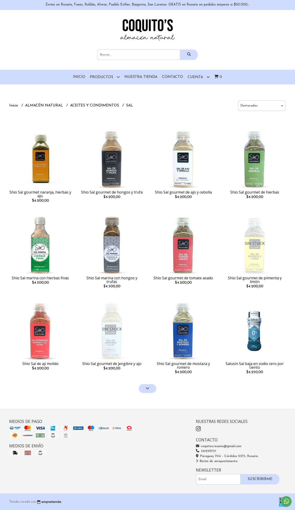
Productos (105, 77)
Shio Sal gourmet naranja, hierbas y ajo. (40, 194)
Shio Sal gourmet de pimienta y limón (255, 279)
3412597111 (206, 451)
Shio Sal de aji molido (40, 363)
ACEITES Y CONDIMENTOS (95, 105)
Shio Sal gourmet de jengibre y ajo (112, 363)
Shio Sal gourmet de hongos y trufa (112, 192)
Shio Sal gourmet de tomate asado (183, 277)
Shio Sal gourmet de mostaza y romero (183, 365)
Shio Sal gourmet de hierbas (254, 192)
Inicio (79, 77)
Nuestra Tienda (140, 77)
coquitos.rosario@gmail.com (218, 446)
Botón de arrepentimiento (217, 461)
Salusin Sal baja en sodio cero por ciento (255, 365)
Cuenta (199, 77)
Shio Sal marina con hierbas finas (40, 277)
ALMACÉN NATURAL (44, 105)
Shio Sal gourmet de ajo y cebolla (183, 192)
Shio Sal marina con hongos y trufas (111, 279)
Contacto (172, 77)
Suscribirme (260, 479)
